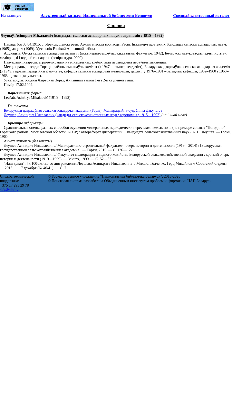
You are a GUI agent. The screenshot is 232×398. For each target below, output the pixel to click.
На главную (11, 15)
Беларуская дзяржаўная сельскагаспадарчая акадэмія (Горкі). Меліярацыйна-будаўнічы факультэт (83, 110)
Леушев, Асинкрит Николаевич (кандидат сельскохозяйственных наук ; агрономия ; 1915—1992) (82, 115)
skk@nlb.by (9, 190)
